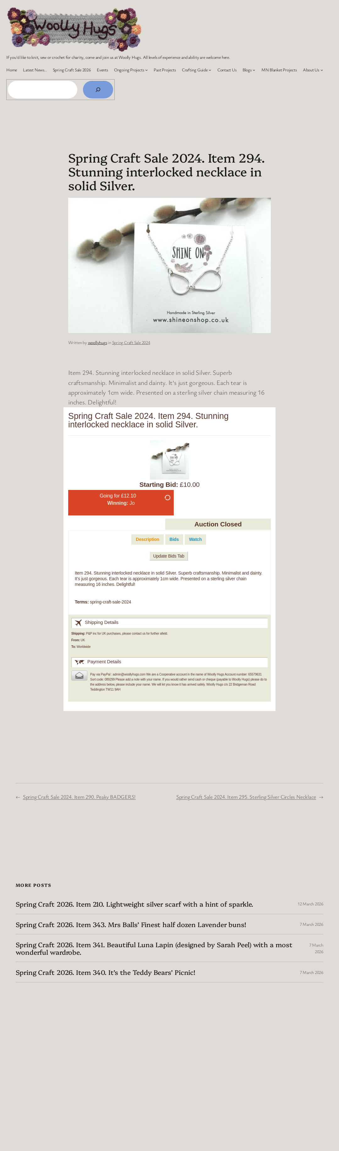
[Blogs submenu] (254, 70)
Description (147, 539)
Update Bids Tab (168, 556)
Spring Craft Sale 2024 (131, 342)
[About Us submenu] (321, 70)
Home (11, 70)
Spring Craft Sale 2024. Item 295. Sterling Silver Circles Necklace (246, 796)
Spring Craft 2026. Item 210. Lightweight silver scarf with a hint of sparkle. (134, 904)
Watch (195, 539)
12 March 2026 (310, 904)
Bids (174, 539)
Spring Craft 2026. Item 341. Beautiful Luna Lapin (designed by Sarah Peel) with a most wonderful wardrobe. (154, 948)
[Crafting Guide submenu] (210, 70)
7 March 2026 (311, 924)
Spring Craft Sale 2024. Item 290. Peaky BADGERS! (79, 796)
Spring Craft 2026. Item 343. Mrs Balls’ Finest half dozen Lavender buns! (131, 924)
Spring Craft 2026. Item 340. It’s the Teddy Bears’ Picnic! (105, 972)
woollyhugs (97, 342)
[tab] (147, 539)
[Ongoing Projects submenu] (146, 70)
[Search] (98, 89)
